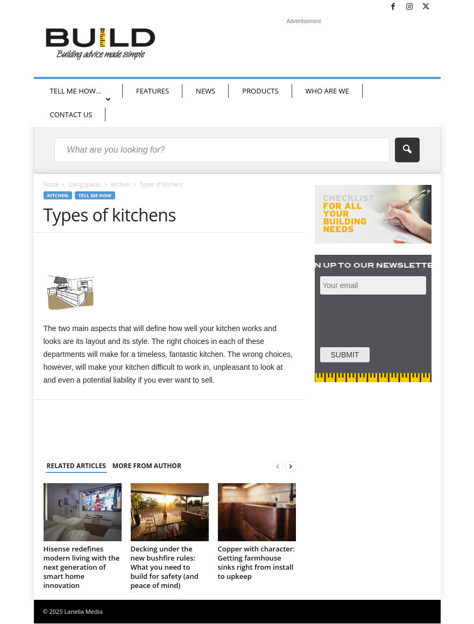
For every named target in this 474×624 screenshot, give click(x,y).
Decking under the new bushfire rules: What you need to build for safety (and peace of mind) (165, 567)
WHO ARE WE (327, 91)
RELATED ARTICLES (76, 465)
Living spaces (84, 184)
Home (51, 184)
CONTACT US (71, 114)
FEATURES (152, 91)
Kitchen (120, 184)
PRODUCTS (260, 91)
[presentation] (396, 319)
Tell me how (95, 195)
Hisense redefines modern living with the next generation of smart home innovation (82, 567)
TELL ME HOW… (80, 94)
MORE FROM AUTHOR (146, 465)
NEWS (205, 91)
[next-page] (290, 466)
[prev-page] (277, 466)
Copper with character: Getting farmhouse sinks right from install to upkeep (256, 562)
